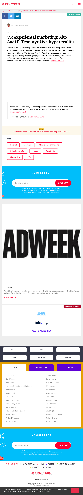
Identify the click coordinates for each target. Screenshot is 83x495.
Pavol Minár (10, 414)
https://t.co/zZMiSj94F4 (20, 112)
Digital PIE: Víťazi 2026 (26, 11)
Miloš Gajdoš (50, 411)
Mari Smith (50, 397)
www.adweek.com (10, 297)
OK (75, 491)
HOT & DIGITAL (27, 464)
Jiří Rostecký (50, 386)
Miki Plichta (50, 407)
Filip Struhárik (11, 383)
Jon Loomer (10, 390)
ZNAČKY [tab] (69, 367)
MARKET (34, 467)
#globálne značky (17, 151)
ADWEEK (8, 287)
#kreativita (15, 157)
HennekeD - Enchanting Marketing (19, 386)
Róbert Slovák (11, 421)
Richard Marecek (12, 418)
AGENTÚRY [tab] (41, 367)
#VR (29, 157)
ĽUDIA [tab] (14, 367)
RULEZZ (50, 464)
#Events (14, 358)
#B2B (41, 350)
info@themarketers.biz (41, 486)
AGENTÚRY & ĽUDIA (66, 464)
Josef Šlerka (50, 390)
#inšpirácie (50, 151)
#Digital (14, 350)
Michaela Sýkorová (13, 404)
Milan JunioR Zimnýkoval (15, 411)
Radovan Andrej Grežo (54, 414)
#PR (67, 350)
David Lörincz (51, 379)
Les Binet (9, 397)
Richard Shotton (52, 418)
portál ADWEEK (57, 60)
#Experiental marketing (49, 145)
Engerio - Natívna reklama (10, 11)
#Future (41, 358)
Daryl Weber (10, 379)
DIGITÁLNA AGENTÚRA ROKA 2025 (45, 11)
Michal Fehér (51, 404)
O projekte (12, 464)
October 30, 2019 (37, 117)
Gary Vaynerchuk (52, 383)
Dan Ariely (10, 376)
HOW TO (46, 467)
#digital (13, 145)
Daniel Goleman (52, 376)
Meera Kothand (51, 400)
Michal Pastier (11, 407)
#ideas (35, 151)
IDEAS (40, 464)
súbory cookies (26, 489)
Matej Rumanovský (13, 400)
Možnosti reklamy (41, 479)
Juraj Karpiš (10, 393)
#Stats (68, 358)
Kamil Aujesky (51, 393)
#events (27, 145)
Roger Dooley (51, 421)
